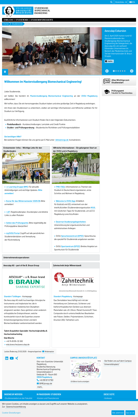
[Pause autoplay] (5, 72)
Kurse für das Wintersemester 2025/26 (23, 201)
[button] (107, 71)
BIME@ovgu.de (44, 383)
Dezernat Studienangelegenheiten (71, 221)
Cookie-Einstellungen (11, 412)
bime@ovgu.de (62, 140)
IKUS (93, 207)
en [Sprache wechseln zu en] (132, 2)
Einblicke (9, 20)
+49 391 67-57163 (45, 380)
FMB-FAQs (60, 187)
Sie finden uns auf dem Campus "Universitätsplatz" (118, 362)
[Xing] (16, 358)
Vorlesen (108, 398)
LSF (8, 212)
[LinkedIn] (6, 358)
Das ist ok (130, 412)
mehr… (40, 387)
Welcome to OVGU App (65, 201)
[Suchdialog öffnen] (111, 2)
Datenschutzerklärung (16, 406)
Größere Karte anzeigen (80, 381)
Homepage (27, 296)
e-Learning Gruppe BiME (17, 187)
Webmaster (48, 351)
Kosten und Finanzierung (48, 398)
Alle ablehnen (118, 412)
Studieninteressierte (42, 20)
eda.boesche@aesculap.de (18, 344)
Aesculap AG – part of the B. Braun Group (21, 265)
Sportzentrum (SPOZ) (70, 246)
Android (60, 204)
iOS (69, 204)
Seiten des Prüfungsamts (17, 223)
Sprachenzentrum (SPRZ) (72, 236)
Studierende (22, 20)
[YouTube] (11, 358)
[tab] (114, 71)
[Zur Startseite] (18, 11)
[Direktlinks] (121, 2)
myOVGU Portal (12, 233)
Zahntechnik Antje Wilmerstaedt (67, 265)
